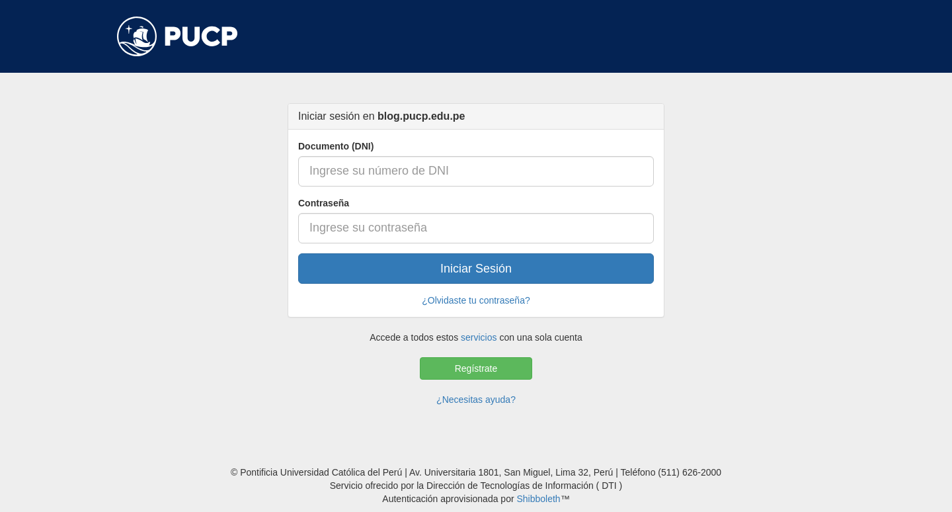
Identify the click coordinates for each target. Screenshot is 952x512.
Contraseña (323, 203)
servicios (478, 337)
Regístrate (476, 368)
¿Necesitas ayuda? (476, 399)
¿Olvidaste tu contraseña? (476, 300)
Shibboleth (538, 498)
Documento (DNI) (336, 146)
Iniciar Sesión (476, 268)
